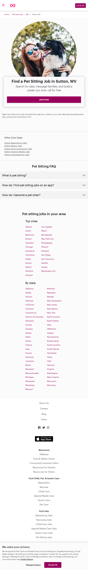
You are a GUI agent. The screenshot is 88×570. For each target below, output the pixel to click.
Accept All (52, 565)
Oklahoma (51, 329)
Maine (28, 365)
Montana (51, 288)
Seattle (44, 263)
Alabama (29, 288)
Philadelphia (46, 243)
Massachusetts (32, 373)
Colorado (29, 309)
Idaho (27, 337)
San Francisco (47, 259)
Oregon (50, 333)
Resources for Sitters (44, 471)
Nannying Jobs (44, 519)
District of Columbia (34, 317)
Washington (52, 373)
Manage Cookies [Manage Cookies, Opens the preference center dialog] (33, 565)
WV (27, 14)
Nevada (50, 296)
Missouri (29, 389)
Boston (28, 239)
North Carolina (53, 317)
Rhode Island (53, 341)
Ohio (49, 325)
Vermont (51, 365)
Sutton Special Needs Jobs (17, 151)
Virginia (50, 369)
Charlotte (29, 243)
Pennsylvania (53, 337)
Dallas (28, 259)
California (29, 304)
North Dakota (53, 321)
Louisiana (29, 361)
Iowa (27, 349)
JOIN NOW (44, 99)
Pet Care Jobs (17, 14)
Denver (28, 263)
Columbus (30, 255)
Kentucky (29, 357)
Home (6, 14)
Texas (49, 357)
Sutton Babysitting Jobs (15, 143)
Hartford (29, 271)
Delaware (29, 321)
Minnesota (30, 381)
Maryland (29, 369)
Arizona (28, 296)
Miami (44, 231)
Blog (44, 414)
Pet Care (44, 504)
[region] (44, 556)
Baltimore (29, 235)
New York (51, 313)
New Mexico (52, 309)
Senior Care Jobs (44, 533)
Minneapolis (46, 235)
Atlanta (28, 227)
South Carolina (53, 345)
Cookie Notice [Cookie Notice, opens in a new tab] (27, 559)
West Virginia (53, 377)
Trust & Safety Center (44, 458)
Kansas (28, 353)
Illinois (28, 341)
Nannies (44, 487)
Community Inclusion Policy (44, 463)
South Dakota (53, 349)
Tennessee (51, 353)
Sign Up (80, 5)
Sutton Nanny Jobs (13, 146)
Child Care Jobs (44, 524)
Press (44, 419)
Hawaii (28, 333)
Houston (29, 275)
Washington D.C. (48, 271)
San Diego (46, 255)
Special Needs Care (44, 495)
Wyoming (51, 385)
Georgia (29, 329)
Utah (49, 361)
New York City (47, 239)
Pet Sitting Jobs (44, 537)
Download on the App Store (44, 439)
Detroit (28, 267)
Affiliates (44, 454)
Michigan (29, 377)
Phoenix (44, 247)
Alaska (28, 292)
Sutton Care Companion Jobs (18, 149)
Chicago (29, 247)
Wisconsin (51, 381)
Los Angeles (46, 227)
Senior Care (44, 500)
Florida (28, 325)
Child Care (44, 491)
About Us (44, 403)
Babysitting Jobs (44, 515)
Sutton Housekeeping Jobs (17, 154)
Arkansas (29, 301)
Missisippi (30, 385)
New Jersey (52, 304)
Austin (28, 231)
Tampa (44, 267)
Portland (45, 251)
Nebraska (51, 292)
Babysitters (44, 482)
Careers (44, 408)
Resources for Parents (44, 467)
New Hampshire (54, 301)
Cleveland (29, 251)
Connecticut (30, 313)
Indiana (28, 345)
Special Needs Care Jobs (44, 528)
